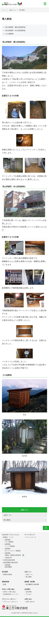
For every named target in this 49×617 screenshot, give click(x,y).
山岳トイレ (8, 515)
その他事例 (9, 34)
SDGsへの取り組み (9, 592)
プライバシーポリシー (10, 601)
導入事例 (7, 520)
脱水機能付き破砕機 (32, 584)
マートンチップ (31, 537)
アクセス (29, 594)
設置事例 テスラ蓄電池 (8, 541)
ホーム (4, 10)
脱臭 (4, 584)
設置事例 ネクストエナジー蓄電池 (11, 550)
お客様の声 (7, 557)
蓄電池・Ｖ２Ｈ (8, 537)
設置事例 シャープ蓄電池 (9, 545)
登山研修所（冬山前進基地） (16, 30)
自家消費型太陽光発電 (10, 562)
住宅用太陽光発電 (9, 560)
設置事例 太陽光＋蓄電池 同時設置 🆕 (13, 554)
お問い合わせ (30, 601)
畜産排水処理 (7, 574)
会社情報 (29, 592)
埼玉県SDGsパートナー (11, 594)
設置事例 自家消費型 (8, 566)
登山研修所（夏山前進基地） (16, 27)
